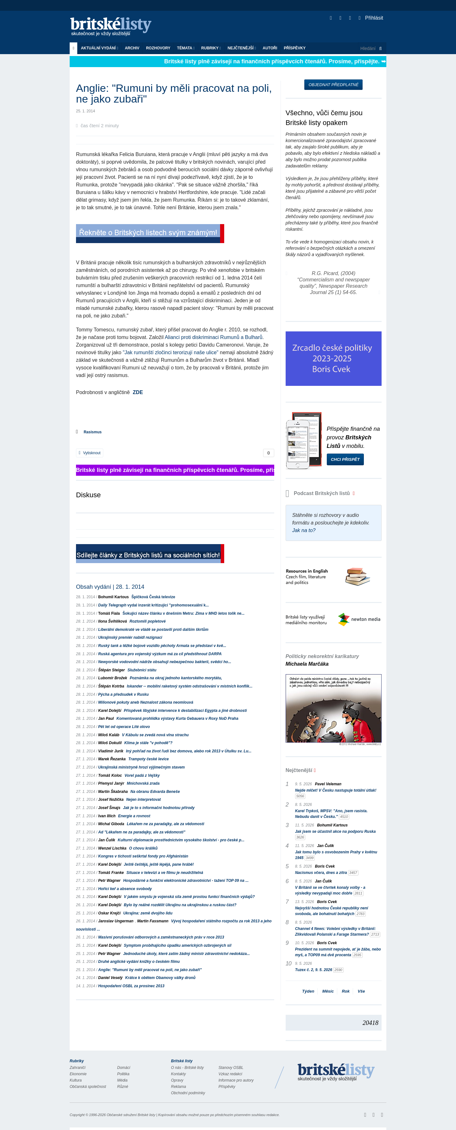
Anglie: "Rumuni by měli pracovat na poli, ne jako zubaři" (150, 970)
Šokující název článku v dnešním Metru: (183, 613)
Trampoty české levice (148, 759)
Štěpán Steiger (111, 670)
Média (122, 1080)
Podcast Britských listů (319, 493)
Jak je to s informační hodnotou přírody (158, 808)
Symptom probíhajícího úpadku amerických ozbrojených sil (177, 945)
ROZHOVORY (158, 48)
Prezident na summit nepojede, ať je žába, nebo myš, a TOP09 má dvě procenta (338, 952)
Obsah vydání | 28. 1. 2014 (110, 587)
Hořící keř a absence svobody (125, 889)
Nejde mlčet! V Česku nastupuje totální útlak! (336, 793)
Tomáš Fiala (109, 613)
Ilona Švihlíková (112, 621)
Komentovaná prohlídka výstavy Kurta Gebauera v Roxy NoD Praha (177, 718)
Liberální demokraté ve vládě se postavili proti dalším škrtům (153, 629)
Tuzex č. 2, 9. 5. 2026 (319, 970)
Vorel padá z (142, 775)
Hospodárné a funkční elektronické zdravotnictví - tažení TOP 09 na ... (186, 880)
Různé (122, 1086)
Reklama (178, 1086)
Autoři (270, 48)
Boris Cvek (325, 866)
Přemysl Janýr (111, 783)
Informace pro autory (236, 1080)
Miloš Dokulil (110, 743)
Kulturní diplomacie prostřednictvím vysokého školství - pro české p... (181, 840)
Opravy (177, 1080)
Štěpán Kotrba (111, 686)
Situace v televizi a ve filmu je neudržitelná (164, 872)
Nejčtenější (242, 48)
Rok (346, 991)
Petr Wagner (109, 880)
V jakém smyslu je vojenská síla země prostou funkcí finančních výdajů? (189, 897)
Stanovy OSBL (231, 1067)
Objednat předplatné (333, 84)
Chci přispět (345, 459)
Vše (361, 991)
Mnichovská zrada (143, 783)
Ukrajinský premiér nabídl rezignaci (130, 637)
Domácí (123, 1067)
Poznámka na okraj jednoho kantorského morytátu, (176, 678)
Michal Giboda (111, 824)
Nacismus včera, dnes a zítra (326, 873)
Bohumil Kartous (113, 597)
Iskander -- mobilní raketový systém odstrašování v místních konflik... (189, 686)
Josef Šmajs (109, 808)
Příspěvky (295, 48)
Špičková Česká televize (153, 597)
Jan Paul (106, 718)
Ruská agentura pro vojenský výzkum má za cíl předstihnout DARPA (160, 654)
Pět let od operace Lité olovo (124, 727)
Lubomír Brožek (112, 678)
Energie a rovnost (134, 816)
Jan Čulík (106, 840)
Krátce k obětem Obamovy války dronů (160, 978)
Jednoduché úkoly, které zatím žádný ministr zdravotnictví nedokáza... (186, 953)
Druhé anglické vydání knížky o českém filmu (139, 961)
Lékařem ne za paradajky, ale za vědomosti (165, 824)
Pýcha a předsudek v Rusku (123, 694)
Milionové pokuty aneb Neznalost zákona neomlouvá (145, 702)
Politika (123, 1074)
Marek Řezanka (112, 759)
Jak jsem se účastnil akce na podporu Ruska (335, 834)
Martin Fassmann (152, 921)
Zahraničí (78, 1067)
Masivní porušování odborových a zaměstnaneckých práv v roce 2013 (161, 937)
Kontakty (178, 1074)
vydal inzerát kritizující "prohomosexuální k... (153, 605)
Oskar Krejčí (109, 913)
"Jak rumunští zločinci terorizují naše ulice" (170, 352)
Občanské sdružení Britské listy (131, 1115)
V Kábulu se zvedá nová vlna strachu (155, 735)
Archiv (132, 48)
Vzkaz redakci (230, 1074)
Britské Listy (336, 1072)
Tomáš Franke (111, 872)
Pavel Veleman (328, 784)
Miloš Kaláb (108, 735)
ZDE (138, 392)
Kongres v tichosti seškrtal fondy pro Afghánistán (143, 856)
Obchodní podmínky (188, 1093)
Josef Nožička (111, 799)
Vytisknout (89, 453)
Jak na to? (304, 530)
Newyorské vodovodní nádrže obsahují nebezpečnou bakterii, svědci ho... (164, 662)
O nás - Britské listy (187, 1067)
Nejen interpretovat (143, 799)
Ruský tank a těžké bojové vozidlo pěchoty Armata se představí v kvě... (162, 645)
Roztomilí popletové (148, 621)
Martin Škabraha (113, 791)
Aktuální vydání (99, 48)
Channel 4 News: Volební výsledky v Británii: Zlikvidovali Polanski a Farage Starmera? (337, 931)
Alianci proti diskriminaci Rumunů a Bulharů (214, 337)
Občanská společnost (88, 1086)
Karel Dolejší (109, 710)
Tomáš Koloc (110, 775)
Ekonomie (78, 1074)
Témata (186, 48)
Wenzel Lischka (112, 848)
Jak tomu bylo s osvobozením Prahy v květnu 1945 (336, 855)
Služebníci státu (141, 670)
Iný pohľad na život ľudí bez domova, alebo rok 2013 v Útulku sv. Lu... (188, 751)
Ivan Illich (107, 816)
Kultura (76, 1080)
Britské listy (114, 27)
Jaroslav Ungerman (115, 921)
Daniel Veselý (110, 978)
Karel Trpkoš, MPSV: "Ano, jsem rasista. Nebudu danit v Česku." (331, 814)
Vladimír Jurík (110, 751)
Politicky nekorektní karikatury (322, 660)
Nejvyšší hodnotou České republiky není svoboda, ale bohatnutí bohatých (331, 911)
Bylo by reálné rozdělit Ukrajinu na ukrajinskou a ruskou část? (180, 905)
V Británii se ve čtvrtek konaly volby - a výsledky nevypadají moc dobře (330, 890)
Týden (308, 991)
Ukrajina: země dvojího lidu (147, 913)
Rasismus (93, 432)
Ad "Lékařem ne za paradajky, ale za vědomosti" (141, 832)
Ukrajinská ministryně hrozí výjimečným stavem (141, 767)
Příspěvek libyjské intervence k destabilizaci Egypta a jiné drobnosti (185, 710)
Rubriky (211, 48)
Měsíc (328, 991)
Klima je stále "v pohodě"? (148, 743)
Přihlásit (371, 18)
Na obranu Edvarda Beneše (155, 791)
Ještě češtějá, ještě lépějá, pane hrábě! (159, 864)
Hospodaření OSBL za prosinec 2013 (131, 986)
